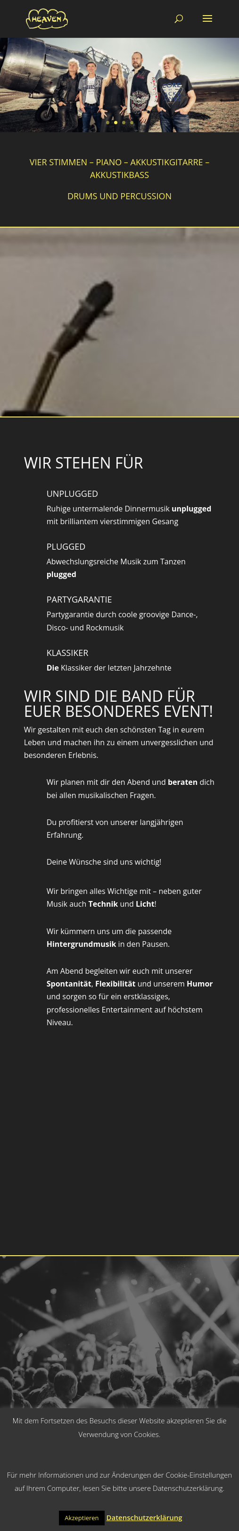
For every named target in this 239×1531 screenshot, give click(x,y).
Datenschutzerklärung (144, 1517)
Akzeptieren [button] (82, 1518)
